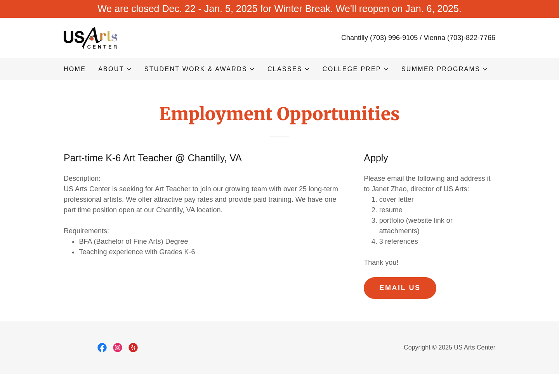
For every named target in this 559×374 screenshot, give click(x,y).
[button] (115, 69)
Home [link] (75, 69)
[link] (90, 37)
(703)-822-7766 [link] (471, 38)
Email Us (399, 288)
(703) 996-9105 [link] (394, 38)
